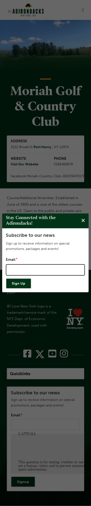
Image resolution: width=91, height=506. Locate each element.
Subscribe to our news (30, 235)
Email (10, 259)
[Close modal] (83, 220)
